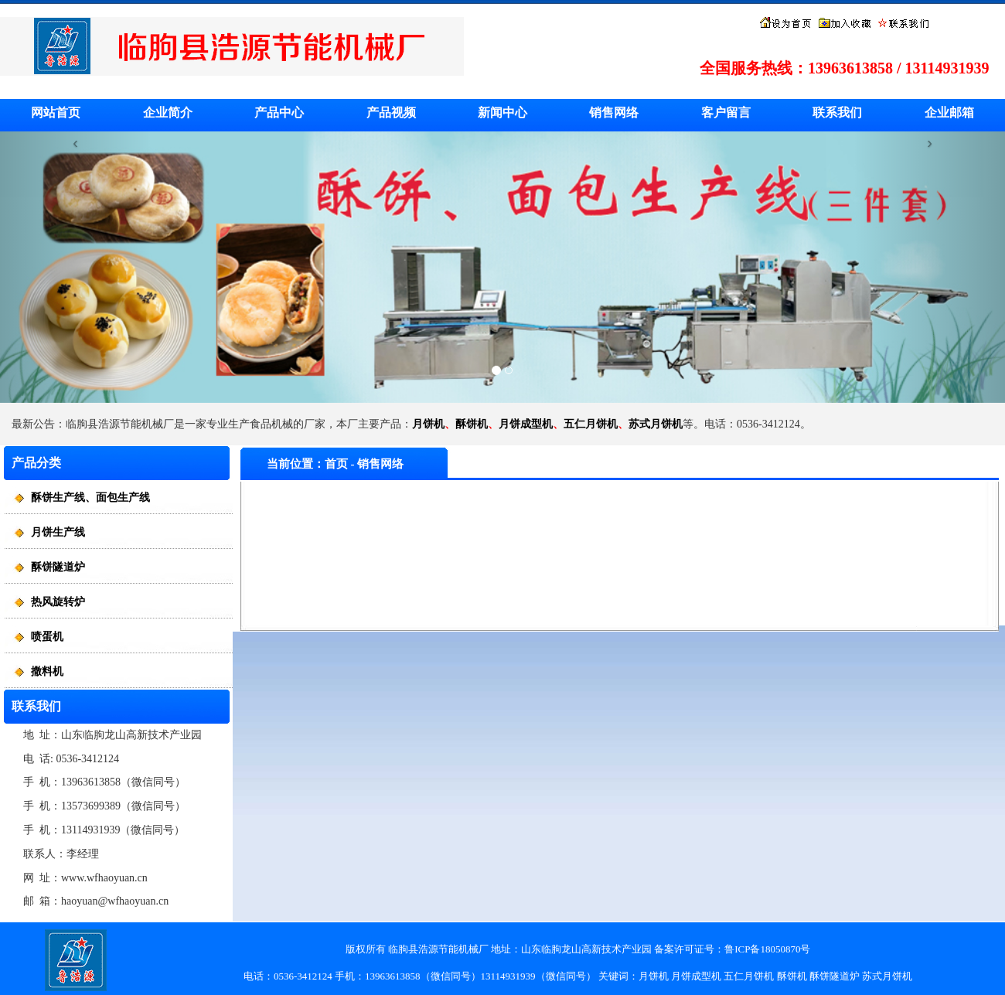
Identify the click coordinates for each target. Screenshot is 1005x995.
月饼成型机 (526, 424)
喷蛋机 (47, 636)
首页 (336, 464)
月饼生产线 (58, 532)
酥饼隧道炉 (58, 567)
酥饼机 (471, 424)
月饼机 (428, 424)
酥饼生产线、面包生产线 (90, 497)
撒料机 (47, 671)
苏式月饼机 (656, 424)
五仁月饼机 (591, 424)
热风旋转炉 (58, 602)
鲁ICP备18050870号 (767, 949)
